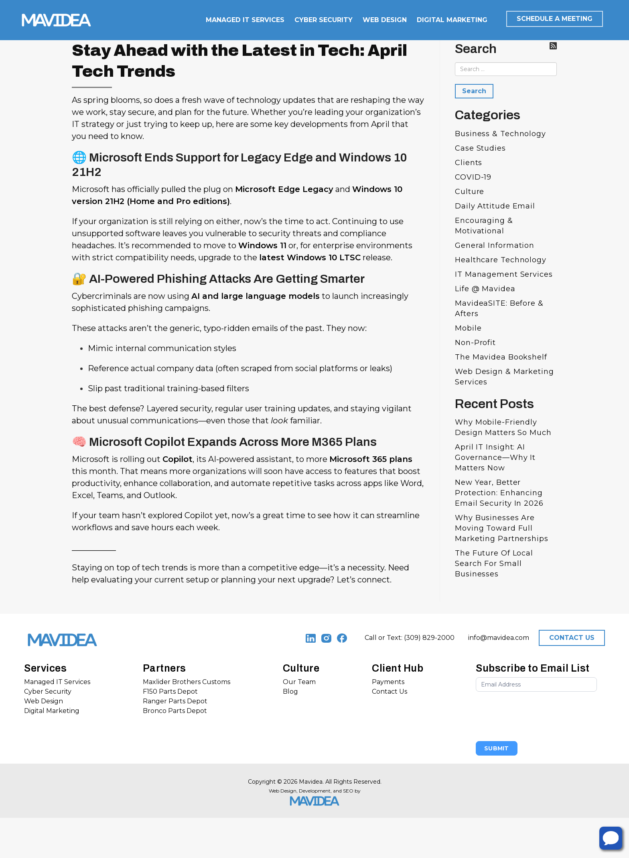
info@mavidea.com (498, 637)
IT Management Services (504, 274)
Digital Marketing (51, 711)
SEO (348, 791)
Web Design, (283, 791)
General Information (494, 245)
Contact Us (389, 691)
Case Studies (480, 148)
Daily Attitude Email (495, 206)
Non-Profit (475, 342)
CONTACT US (572, 637)
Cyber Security (47, 691)
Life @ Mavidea (485, 288)
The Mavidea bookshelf (501, 357)
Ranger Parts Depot (175, 701)
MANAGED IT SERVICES (245, 20)
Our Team (299, 682)
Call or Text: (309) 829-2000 (410, 637)
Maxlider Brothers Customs (186, 682)
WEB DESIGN (385, 20)
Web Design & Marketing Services (504, 376)
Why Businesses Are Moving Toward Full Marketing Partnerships (501, 528)
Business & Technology (500, 133)
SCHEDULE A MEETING (554, 18)
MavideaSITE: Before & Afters (499, 308)
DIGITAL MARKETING (452, 20)
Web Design (43, 701)
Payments (388, 682)
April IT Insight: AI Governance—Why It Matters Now (495, 457)
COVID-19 (473, 177)
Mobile (468, 328)
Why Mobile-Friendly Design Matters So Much (503, 427)
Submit (496, 748)
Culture (469, 191)
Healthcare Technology (500, 259)
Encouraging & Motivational (484, 225)
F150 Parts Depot (170, 691)
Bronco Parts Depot (175, 711)
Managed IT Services (57, 682)
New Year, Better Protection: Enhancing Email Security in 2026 (499, 493)
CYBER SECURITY (323, 20)
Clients (468, 162)
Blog (290, 691)
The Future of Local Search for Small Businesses (494, 563)
